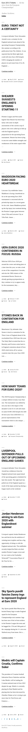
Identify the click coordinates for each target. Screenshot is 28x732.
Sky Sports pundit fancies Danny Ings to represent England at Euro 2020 (14, 596)
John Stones (13, 371)
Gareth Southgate (18, 81)
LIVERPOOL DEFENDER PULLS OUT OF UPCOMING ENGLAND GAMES (13, 455)
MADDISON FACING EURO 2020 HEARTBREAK (13, 180)
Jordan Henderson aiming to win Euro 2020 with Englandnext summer (13, 520)
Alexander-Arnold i (8, 81)
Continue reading (8, 71)
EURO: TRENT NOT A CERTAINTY (13, 27)
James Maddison (7, 233)
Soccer (22, 79)
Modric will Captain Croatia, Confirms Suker (13, 664)
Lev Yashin (13, 301)
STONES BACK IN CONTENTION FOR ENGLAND (13, 319)
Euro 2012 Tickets (9, 3)
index (4, 79)
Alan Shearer (6, 162)
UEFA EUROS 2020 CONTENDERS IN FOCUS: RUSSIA (13, 251)
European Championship (16, 436)
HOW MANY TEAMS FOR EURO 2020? (14, 388)
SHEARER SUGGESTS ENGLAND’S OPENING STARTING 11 (10, 102)
